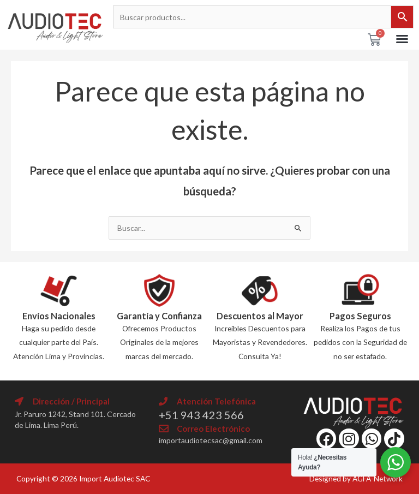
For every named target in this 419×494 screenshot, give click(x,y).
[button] (402, 39)
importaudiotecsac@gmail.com (210, 440)
